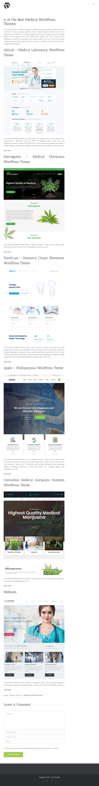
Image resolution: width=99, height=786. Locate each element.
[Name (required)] (34, 732)
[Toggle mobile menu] (94, 3)
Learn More (7, 150)
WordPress (27, 695)
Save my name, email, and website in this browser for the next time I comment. (32, 748)
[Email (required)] (34, 737)
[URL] (34, 741)
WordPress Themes (36, 695)
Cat (7, 695)
